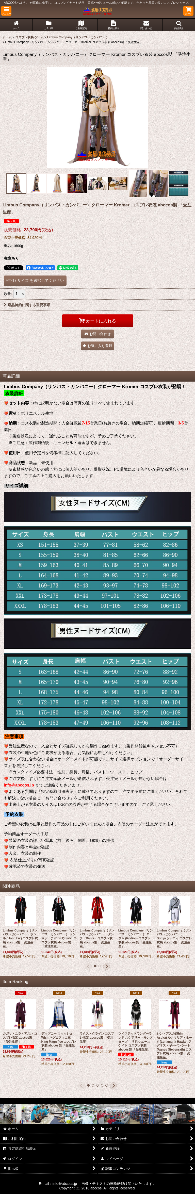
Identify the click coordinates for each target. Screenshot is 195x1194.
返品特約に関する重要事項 (27, 305)
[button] (6, 11)
